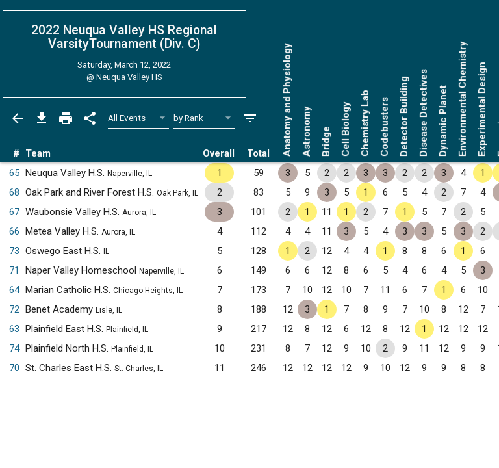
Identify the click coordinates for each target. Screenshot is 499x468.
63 (14, 329)
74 (14, 348)
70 (14, 368)
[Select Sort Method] (204, 118)
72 (14, 309)
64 (14, 290)
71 (14, 270)
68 (14, 192)
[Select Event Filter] (139, 118)
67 (14, 212)
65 (14, 173)
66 (14, 231)
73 (14, 251)
